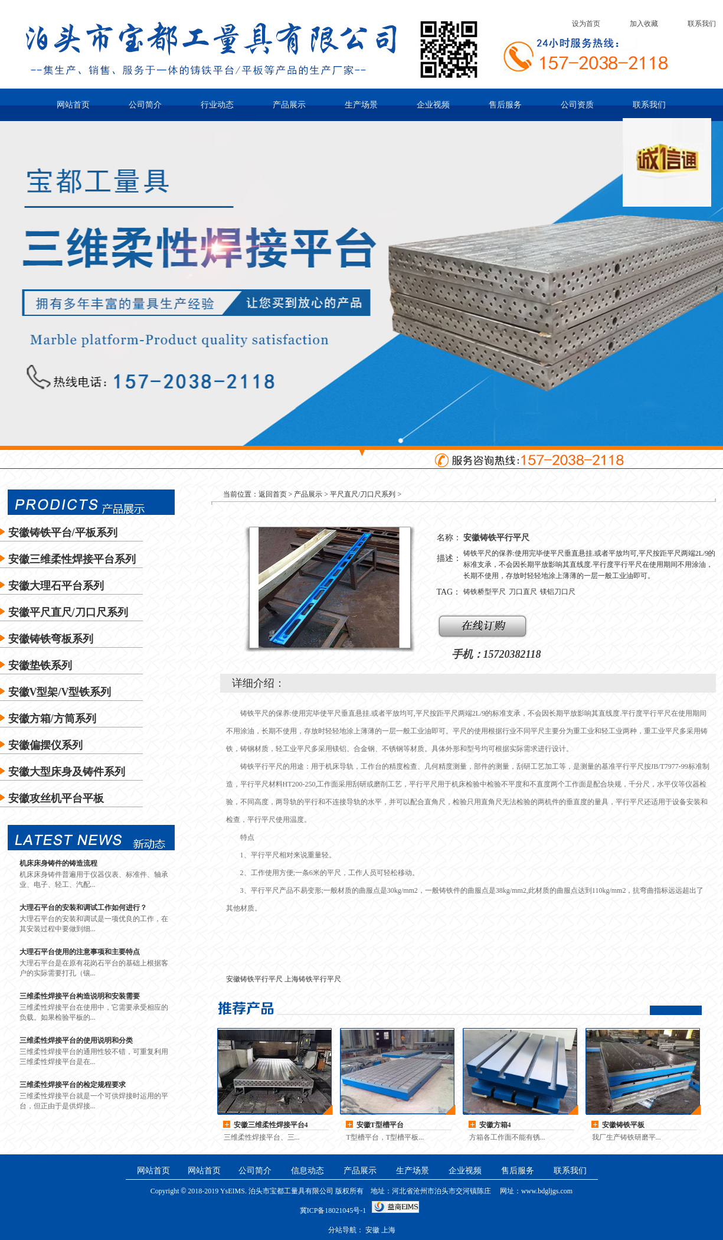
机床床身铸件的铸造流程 (58, 863)
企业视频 (433, 104)
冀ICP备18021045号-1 (333, 1210)
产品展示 (289, 104)
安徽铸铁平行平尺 (254, 979)
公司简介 (145, 104)
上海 (388, 1230)
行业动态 (217, 104)
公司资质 (577, 104)
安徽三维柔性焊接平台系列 (72, 559)
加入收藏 (644, 23)
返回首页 (273, 494)
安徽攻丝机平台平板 (56, 798)
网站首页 (73, 104)
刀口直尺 (523, 592)
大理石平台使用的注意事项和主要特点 (79, 952)
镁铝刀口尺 (557, 592)
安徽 (623, 1125)
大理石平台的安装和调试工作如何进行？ (83, 907)
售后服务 (505, 104)
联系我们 (702, 23)
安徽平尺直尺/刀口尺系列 (68, 612)
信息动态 (307, 1170)
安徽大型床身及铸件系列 (66, 772)
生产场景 (361, 104)
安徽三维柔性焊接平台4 (271, 1125)
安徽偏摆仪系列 (45, 745)
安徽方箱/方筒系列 (52, 719)
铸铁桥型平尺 (484, 592)
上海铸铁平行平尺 (312, 979)
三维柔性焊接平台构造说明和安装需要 (79, 996)
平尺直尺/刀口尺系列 (362, 494)
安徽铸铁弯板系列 (50, 639)
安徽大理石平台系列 (56, 586)
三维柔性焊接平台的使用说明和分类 (76, 1040)
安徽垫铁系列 (40, 665)
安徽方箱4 (495, 1125)
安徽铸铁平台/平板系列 (62, 533)
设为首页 (586, 23)
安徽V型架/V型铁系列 (60, 692)
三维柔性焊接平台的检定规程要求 (72, 1085)
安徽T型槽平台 (380, 1125)
